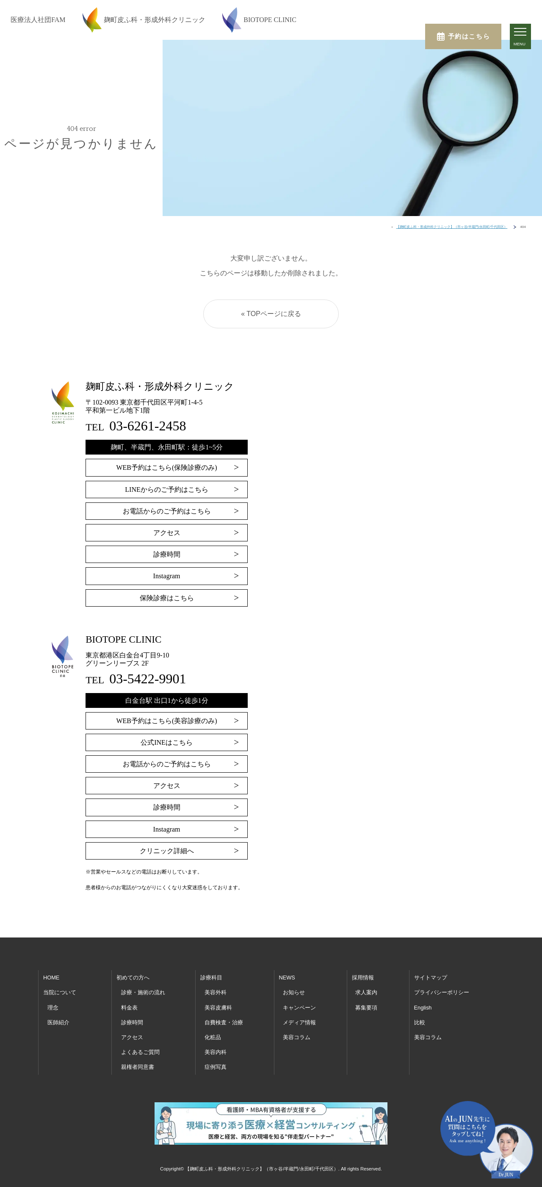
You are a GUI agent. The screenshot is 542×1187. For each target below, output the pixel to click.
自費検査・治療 (224, 1022)
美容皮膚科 (218, 1007)
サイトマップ (430, 977)
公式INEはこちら (167, 742)
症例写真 (216, 1067)
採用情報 (363, 977)
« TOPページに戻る (271, 313)
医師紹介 (58, 1022)
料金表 (129, 1007)
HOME (51, 977)
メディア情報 (299, 1022)
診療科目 (211, 977)
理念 (52, 1007)
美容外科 (216, 992)
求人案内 (366, 992)
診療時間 (166, 554)
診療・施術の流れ (143, 992)
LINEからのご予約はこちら (166, 489)
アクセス (166, 532)
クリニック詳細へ (167, 850)
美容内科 (216, 1052)
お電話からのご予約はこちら (167, 511)
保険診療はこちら (167, 598)
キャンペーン (299, 1007)
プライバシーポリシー (441, 992)
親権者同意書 (137, 1067)
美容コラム (296, 1037)
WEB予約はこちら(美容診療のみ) (166, 720)
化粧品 (213, 1037)
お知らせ (294, 992)
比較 (419, 1022)
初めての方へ (132, 977)
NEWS (287, 977)
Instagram (166, 576)
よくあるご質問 (140, 1052)
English (423, 1007)
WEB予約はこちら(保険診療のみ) (166, 467)
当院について (59, 992)
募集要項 (366, 1007)
